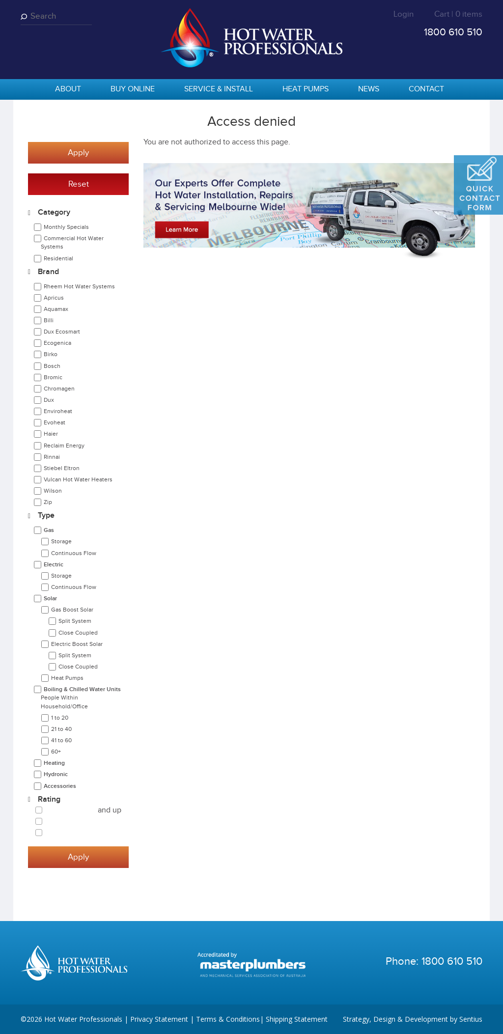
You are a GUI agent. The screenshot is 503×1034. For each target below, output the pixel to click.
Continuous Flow (73, 553)
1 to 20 (59, 717)
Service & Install (218, 89)
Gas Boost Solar (72, 609)
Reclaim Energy (64, 445)
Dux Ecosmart (62, 331)
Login (403, 14)
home (33, 90)
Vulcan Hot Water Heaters (78, 479)
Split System (74, 620)
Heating (54, 763)
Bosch (52, 366)
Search (25, 16)
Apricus (54, 297)
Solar (50, 598)
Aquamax (56, 309)
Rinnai (52, 456)
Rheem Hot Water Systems (79, 286)
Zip (48, 502)
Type (46, 515)
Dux (49, 399)
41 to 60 (61, 740)
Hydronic (56, 774)
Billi (49, 320)
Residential (58, 258)
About (68, 89)
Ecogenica (57, 342)
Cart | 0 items (458, 14)
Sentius (470, 1019)
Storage (61, 541)
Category (54, 212)
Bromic (53, 377)
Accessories (60, 786)
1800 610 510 (453, 32)
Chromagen (59, 388)
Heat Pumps (305, 89)
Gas (49, 530)
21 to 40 (61, 729)
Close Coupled (78, 632)
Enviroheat (58, 411)
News (368, 89)
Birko (50, 354)
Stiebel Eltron (62, 468)
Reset (78, 184)
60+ (56, 751)
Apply (78, 153)
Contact (426, 89)
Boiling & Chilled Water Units (81, 697)
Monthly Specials (66, 227)
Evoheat (54, 422)
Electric (53, 564)
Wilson (53, 490)
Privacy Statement (159, 1019)
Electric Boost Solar (77, 644)
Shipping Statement (297, 1019)
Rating (49, 799)
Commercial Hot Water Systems (72, 242)
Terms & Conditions (228, 1019)
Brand (48, 272)
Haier (51, 433)
